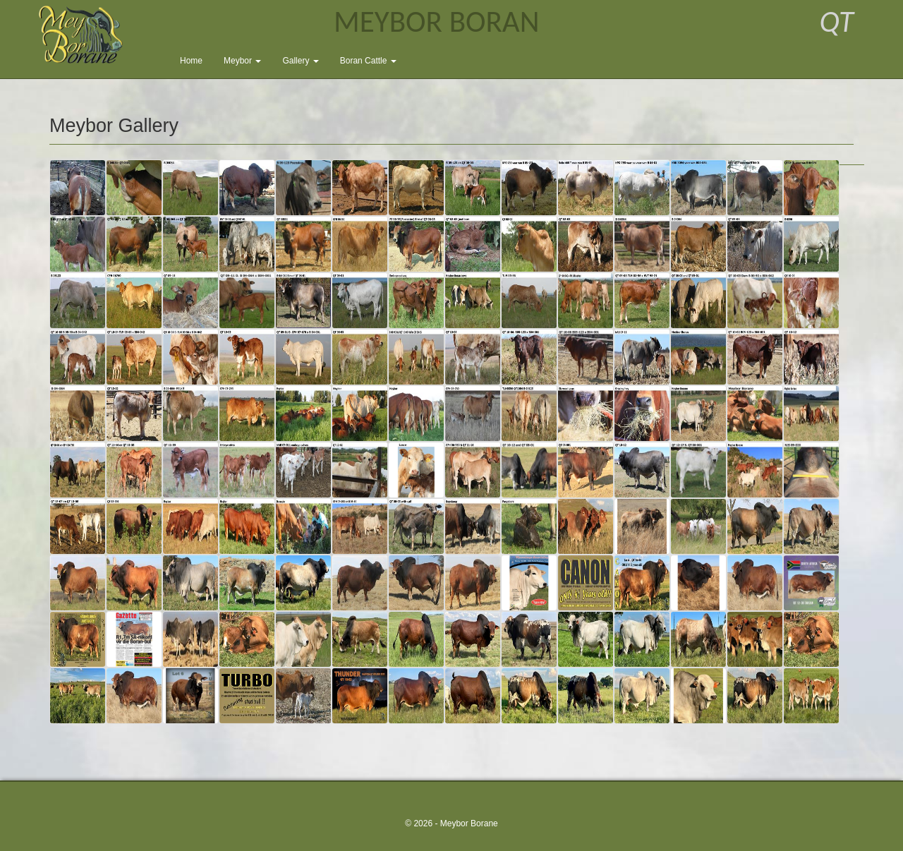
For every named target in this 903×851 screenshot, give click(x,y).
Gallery (300, 61)
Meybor (242, 61)
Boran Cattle (368, 61)
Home (191, 61)
